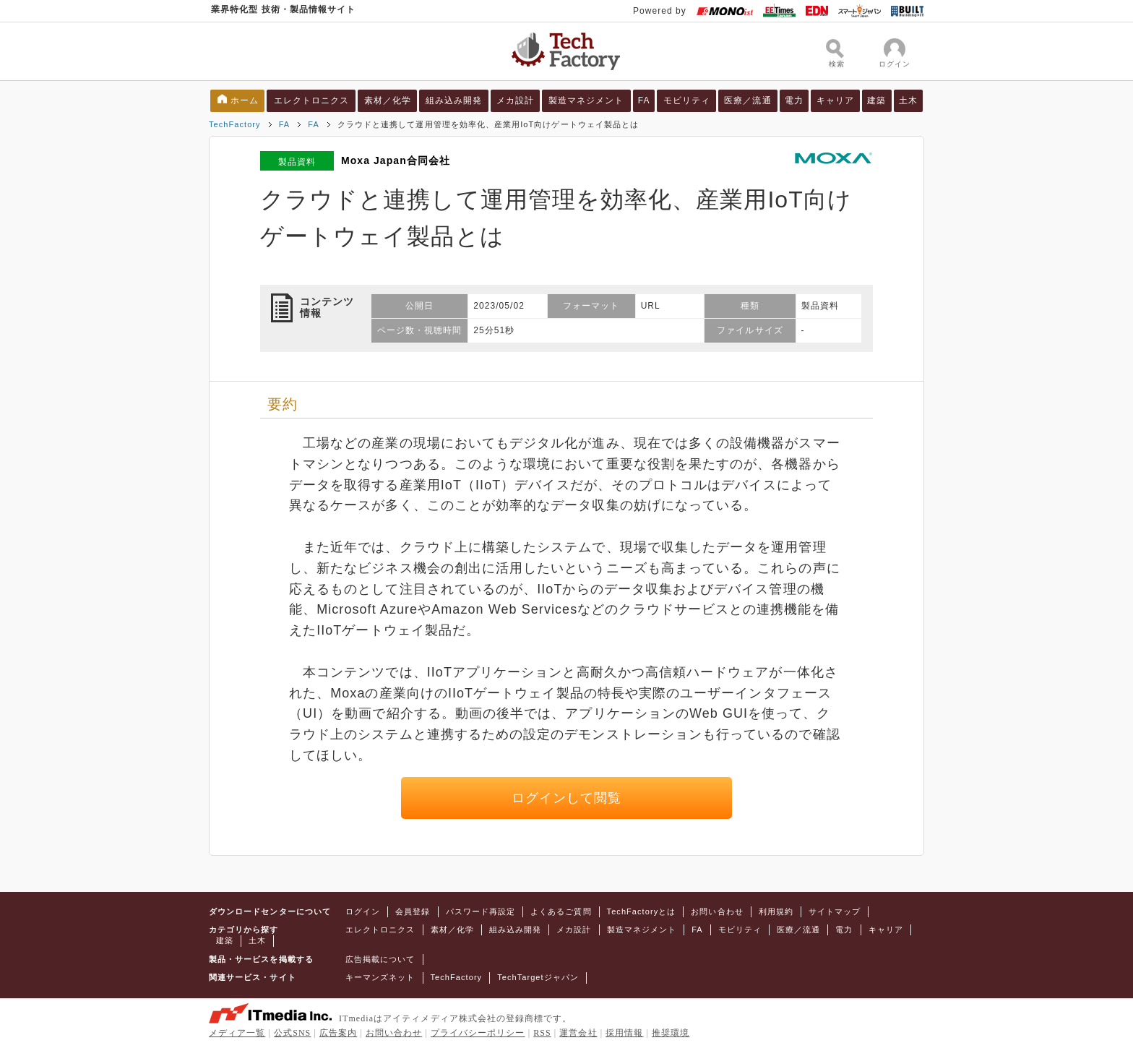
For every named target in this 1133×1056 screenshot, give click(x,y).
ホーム (245, 100)
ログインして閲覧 (567, 798)
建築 (876, 100)
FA (644, 100)
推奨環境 (670, 1033)
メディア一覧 (237, 1033)
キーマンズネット (380, 977)
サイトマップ (835, 911)
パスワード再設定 (481, 911)
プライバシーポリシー (478, 1033)
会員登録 (412, 911)
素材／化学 (387, 100)
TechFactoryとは (641, 911)
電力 (794, 100)
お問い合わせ (717, 911)
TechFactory (235, 124)
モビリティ (686, 100)
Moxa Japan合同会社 (395, 160)
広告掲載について (380, 959)
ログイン (362, 911)
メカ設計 (515, 100)
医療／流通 (747, 100)
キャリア (835, 100)
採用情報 (624, 1033)
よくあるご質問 (560, 911)
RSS (542, 1033)
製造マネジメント (586, 100)
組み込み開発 (454, 100)
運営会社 (578, 1033)
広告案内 (338, 1033)
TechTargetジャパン (538, 977)
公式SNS (292, 1033)
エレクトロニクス (312, 100)
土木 (908, 100)
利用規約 (776, 911)
